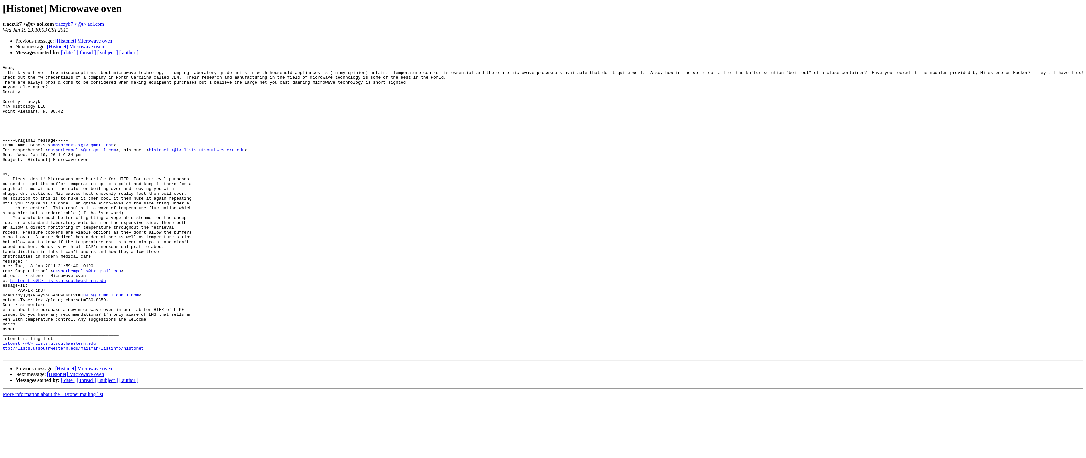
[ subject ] (107, 52)
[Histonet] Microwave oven (83, 41)
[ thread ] (86, 52)
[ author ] (129, 52)
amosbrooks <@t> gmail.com (81, 161)
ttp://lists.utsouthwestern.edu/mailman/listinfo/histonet (73, 405)
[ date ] (68, 52)
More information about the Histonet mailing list (53, 452)
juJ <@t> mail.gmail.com (110, 341)
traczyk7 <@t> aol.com (79, 24)
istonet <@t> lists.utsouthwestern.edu (49, 399)
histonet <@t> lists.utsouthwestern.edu (196, 167)
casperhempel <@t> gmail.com (82, 167)
